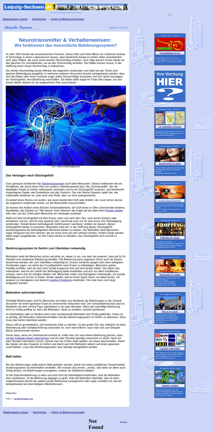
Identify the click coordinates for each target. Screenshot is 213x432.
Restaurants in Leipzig (170, 274)
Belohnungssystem (53, 183)
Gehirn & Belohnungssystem (67, 19)
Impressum (123, 422)
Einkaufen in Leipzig (169, 237)
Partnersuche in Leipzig (170, 163)
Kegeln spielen (114, 210)
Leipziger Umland (170, 385)
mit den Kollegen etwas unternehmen (27, 338)
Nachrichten (39, 19)
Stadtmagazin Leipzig (15, 412)
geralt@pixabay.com (23, 398)
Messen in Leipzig (170, 311)
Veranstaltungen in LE (170, 53)
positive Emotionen (61, 280)
